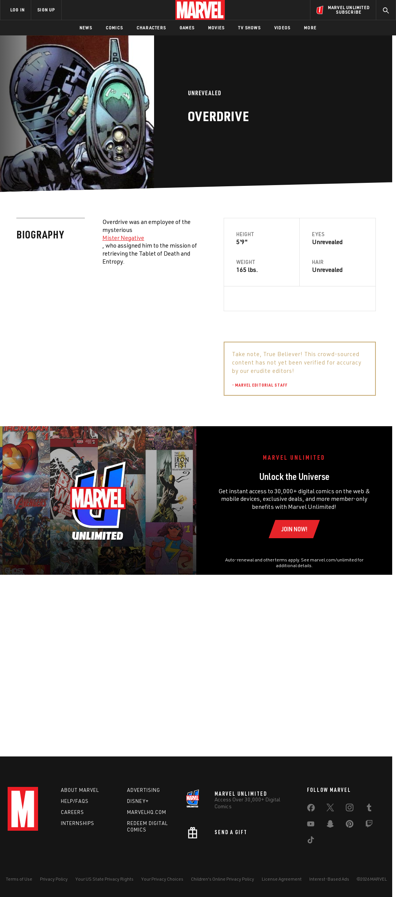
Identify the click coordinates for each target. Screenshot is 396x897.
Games (187, 27)
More (310, 27)
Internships (77, 823)
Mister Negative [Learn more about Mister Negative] (123, 237)
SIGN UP (46, 10)
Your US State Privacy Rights (104, 879)
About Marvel (80, 790)
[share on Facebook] (311, 810)
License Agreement (282, 879)
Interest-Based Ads (329, 879)
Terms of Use (19, 879)
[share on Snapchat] (330, 826)
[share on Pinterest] (349, 826)
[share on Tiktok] (311, 842)
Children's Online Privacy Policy (222, 879)
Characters (151, 27)
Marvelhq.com (146, 812)
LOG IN (17, 10)
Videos (282, 27)
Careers (72, 812)
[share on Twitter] (330, 809)
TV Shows (249, 27)
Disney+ (138, 801)
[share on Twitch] (369, 826)
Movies (216, 27)
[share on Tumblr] (369, 809)
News (86, 27)
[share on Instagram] (349, 809)
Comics (114, 27)
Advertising (143, 790)
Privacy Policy (54, 879)
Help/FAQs (75, 801)
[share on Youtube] (311, 826)
